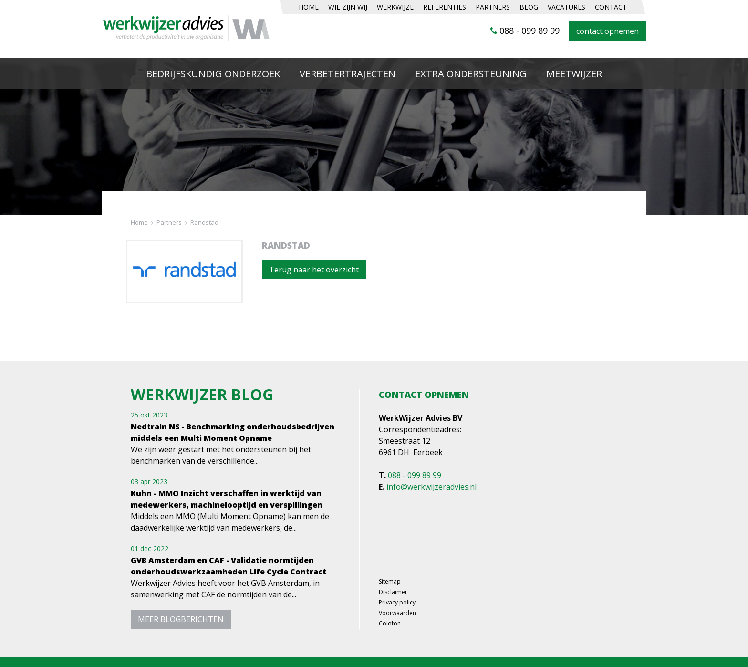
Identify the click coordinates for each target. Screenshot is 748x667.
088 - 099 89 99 (525, 30)
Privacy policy (397, 602)
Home (139, 222)
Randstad (204, 222)
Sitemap (390, 581)
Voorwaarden (397, 613)
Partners (169, 222)
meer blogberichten (181, 619)
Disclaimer (393, 592)
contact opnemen (607, 31)
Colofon (390, 623)
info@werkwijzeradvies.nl (431, 486)
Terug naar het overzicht (314, 269)
